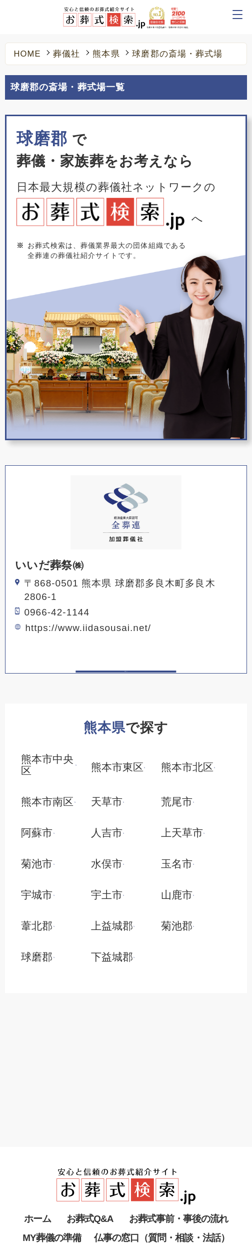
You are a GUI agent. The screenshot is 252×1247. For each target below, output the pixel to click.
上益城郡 (112, 926)
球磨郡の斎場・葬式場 (177, 54)
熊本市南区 (47, 802)
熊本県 (106, 54)
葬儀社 (66, 54)
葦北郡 (36, 926)
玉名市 (176, 864)
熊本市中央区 (47, 765)
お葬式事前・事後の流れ (178, 1108)
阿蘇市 (36, 833)
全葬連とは (151, 1209)
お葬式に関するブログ (171, 1174)
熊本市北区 (187, 767)
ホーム (37, 1108)
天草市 (106, 802)
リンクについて (159, 1191)
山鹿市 (176, 895)
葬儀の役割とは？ (53, 1174)
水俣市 (106, 864)
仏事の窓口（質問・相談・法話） (162, 1127)
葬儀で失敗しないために (175, 1156)
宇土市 (106, 895)
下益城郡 (112, 957)
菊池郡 (176, 926)
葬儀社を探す (45, 1156)
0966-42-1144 (57, 612)
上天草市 (182, 833)
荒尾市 (176, 802)
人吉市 (106, 833)
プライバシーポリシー (61, 1209)
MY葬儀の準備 (51, 1127)
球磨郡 (36, 957)
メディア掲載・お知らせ (65, 1191)
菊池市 (36, 864)
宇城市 (36, 895)
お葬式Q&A (89, 1108)
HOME (27, 54)
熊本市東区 (117, 767)
